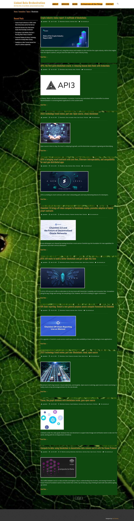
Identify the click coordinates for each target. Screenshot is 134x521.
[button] (118, 4)
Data (66, 69)
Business (67, 21)
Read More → (44, 57)
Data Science (79, 451)
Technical (78, 69)
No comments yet (85, 21)
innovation (22, 11)
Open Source (80, 117)
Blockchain (62, 21)
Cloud (67, 117)
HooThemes (115, 518)
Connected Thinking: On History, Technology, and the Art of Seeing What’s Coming (25, 38)
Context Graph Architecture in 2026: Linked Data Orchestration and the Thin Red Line (25, 24)
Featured (72, 214)
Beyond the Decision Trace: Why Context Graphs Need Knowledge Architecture (24, 29)
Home (15, 11)
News (76, 21)
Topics (28, 11)
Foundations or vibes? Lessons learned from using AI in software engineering (25, 43)
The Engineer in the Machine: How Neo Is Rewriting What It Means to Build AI (24, 33)
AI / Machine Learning (65, 451)
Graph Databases (74, 404)
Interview (72, 21)
